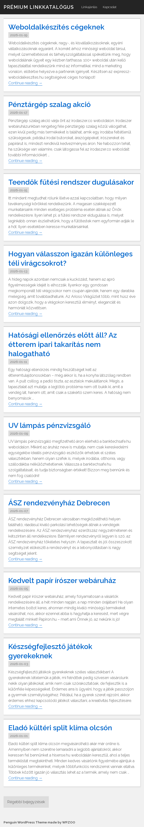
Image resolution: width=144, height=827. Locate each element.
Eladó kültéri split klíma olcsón (60, 728)
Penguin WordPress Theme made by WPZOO (39, 822)
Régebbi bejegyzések (26, 802)
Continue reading (25, 83)
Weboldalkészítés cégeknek (56, 27)
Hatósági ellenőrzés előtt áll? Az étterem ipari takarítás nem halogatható (62, 344)
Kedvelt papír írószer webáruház (62, 580)
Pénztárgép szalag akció (49, 104)
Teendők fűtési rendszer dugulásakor (71, 182)
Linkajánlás (89, 7)
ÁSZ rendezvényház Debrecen (59, 503)
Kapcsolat (109, 7)
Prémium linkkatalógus (39, 7)
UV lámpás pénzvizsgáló (49, 425)
